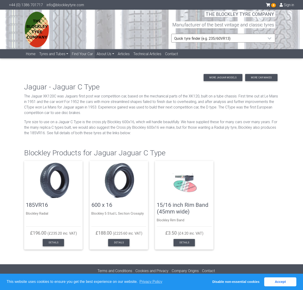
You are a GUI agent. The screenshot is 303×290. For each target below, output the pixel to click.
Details (53, 242)
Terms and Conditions (115, 270)
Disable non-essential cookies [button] (236, 282)
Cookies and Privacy (151, 270)
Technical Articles (147, 59)
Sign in (287, 5)
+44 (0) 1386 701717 (26, 5)
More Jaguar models (222, 77)
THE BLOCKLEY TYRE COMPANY (240, 17)
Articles (124, 59)
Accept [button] (280, 282)
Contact (171, 59)
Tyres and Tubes (52, 59)
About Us (104, 59)
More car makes (261, 77)
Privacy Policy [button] (150, 282)
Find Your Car (83, 58)
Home (31, 59)
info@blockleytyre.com (65, 5)
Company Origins (185, 270)
